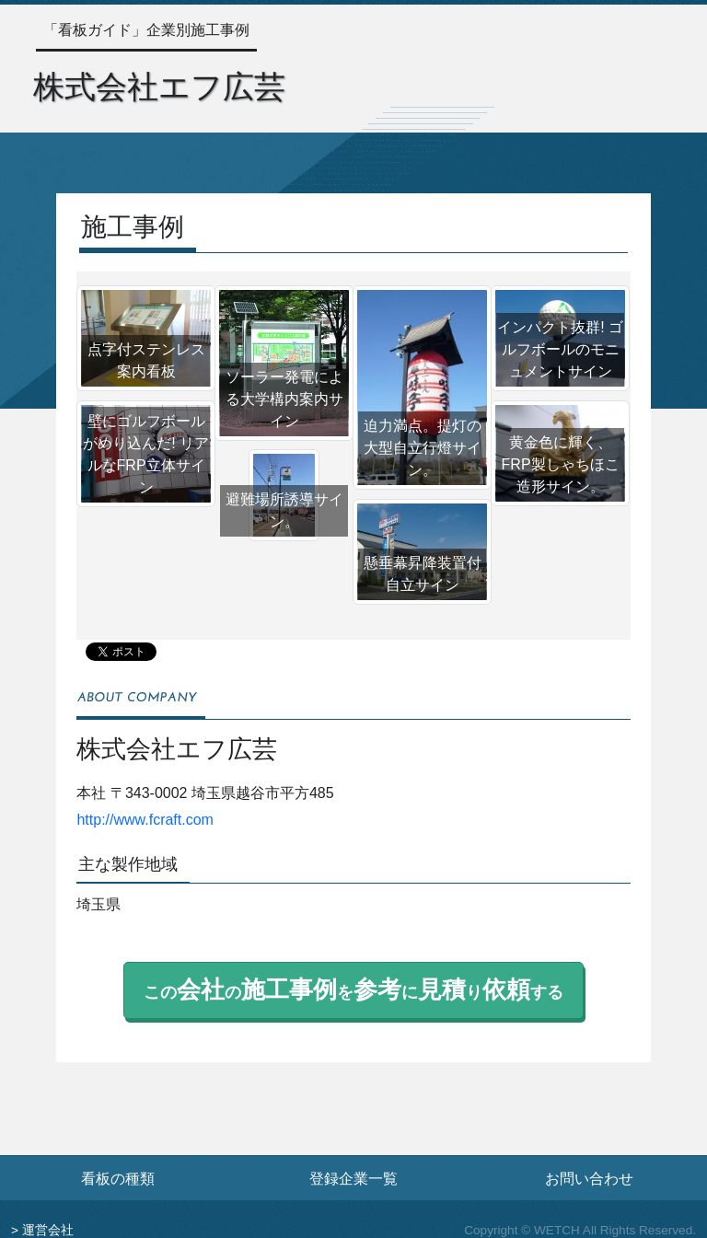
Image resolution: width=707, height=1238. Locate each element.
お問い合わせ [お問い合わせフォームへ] (589, 1178)
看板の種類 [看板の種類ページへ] (118, 1178)
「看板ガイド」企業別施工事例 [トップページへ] (146, 30)
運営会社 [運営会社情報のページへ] (48, 1230)
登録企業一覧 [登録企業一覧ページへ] (353, 1178)
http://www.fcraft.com (144, 819)
